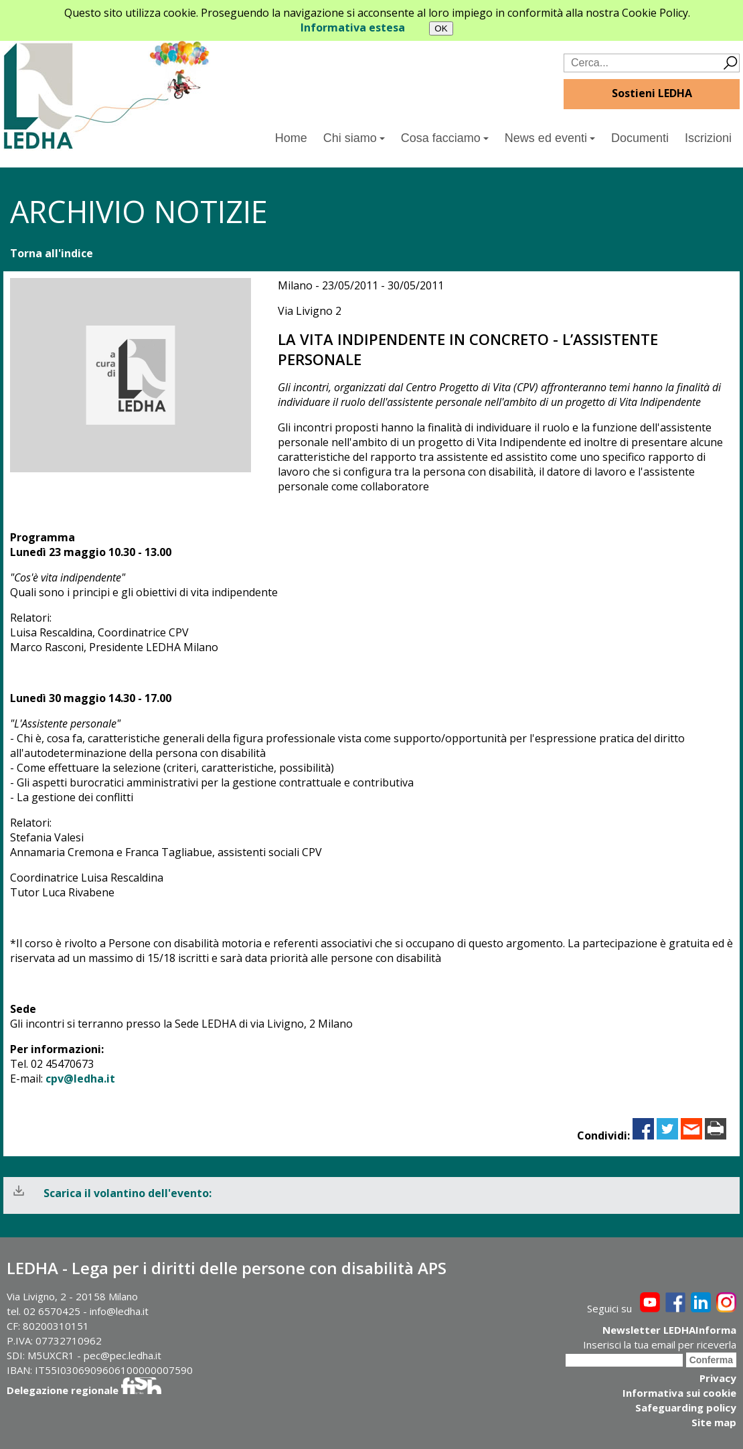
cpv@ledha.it (80, 1078)
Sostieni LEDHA (652, 93)
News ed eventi (550, 138)
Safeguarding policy (685, 1407)
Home (291, 138)
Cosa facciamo (445, 138)
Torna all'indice (51, 253)
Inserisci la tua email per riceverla (659, 1344)
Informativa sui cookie (679, 1392)
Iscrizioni (708, 138)
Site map (713, 1422)
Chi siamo (354, 138)
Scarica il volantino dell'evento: (128, 1193)
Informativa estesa (353, 27)
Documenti (640, 138)
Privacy (717, 1378)
